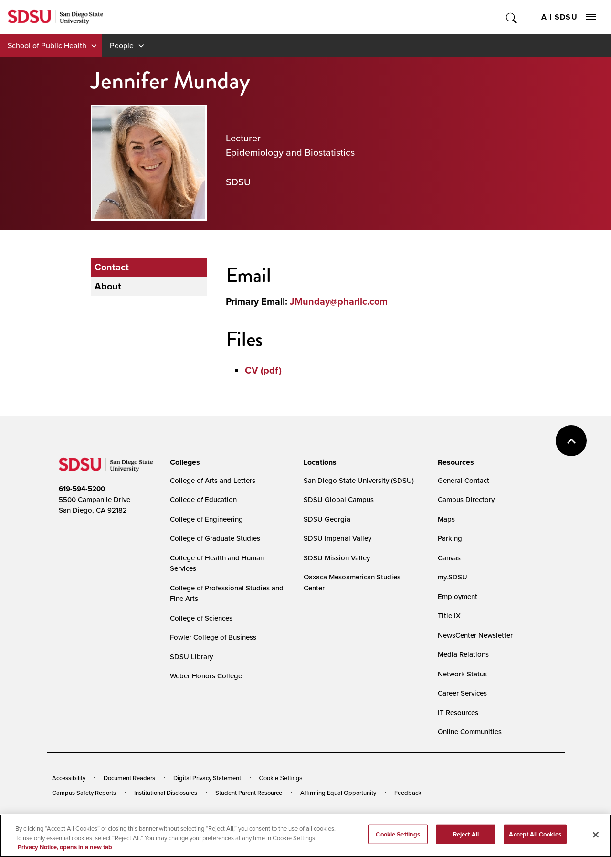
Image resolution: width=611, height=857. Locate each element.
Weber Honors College (206, 676)
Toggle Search (512, 17)
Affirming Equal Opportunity (338, 792)
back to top (571, 440)
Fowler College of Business (213, 637)
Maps (446, 519)
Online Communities (470, 732)
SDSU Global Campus (339, 499)
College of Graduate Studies (215, 538)
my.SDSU (452, 577)
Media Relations (463, 654)
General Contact (463, 480)
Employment (457, 596)
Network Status (462, 674)
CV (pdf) (263, 370)
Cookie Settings (281, 778)
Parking (450, 538)
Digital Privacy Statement (207, 777)
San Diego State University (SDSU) (359, 480)
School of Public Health (47, 45)
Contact (112, 267)
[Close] (595, 837)
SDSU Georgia (327, 519)
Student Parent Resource (248, 792)
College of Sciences (201, 618)
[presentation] (183, 462)
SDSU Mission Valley (337, 558)
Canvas (449, 558)
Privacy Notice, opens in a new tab (65, 851)
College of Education (203, 499)
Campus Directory (466, 499)
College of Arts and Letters (212, 480)
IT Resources (458, 712)
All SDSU (568, 16)
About (108, 286)
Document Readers (129, 777)
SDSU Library (191, 657)
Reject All (466, 837)
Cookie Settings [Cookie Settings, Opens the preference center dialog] (398, 837)
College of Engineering (206, 519)
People (122, 45)
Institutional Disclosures (165, 792)
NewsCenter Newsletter (475, 635)
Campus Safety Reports (84, 792)
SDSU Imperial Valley (337, 538)
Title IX (449, 616)
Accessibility (68, 777)
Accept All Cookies (535, 837)
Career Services (462, 693)
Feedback (407, 792)
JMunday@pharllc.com (339, 301)
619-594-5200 (82, 488)
